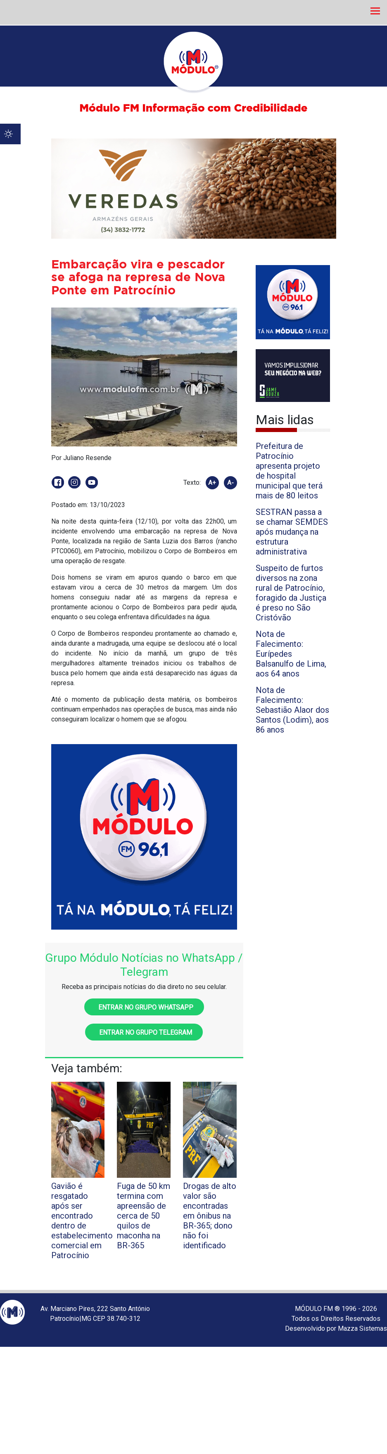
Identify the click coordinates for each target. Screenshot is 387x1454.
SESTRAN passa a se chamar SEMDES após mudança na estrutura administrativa (292, 532)
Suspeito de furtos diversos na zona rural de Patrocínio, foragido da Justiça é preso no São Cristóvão (291, 592)
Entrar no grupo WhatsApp (144, 1007)
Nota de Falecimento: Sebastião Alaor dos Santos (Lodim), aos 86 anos (292, 710)
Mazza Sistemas (362, 1328)
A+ (212, 482)
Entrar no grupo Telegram (144, 1032)
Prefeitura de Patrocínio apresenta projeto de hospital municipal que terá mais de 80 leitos (289, 470)
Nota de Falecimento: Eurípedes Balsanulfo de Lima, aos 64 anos (291, 654)
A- (230, 482)
